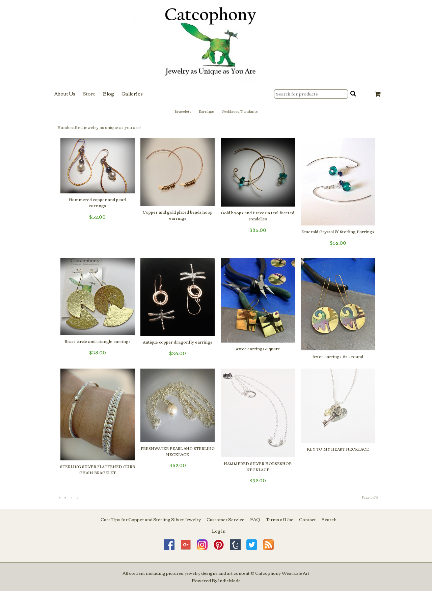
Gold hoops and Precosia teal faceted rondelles (257, 215)
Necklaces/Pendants (239, 111)
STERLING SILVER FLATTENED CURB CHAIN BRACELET (97, 469)
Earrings (206, 111)
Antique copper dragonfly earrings (177, 342)
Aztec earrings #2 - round (338, 356)
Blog (108, 93)
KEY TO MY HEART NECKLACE (338, 449)
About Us (64, 93)
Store (89, 93)
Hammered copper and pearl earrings (97, 202)
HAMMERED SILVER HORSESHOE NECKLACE (258, 466)
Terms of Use (279, 519)
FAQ (255, 519)
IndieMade (229, 580)
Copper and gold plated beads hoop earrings (178, 215)
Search (329, 519)
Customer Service (225, 519)
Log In (218, 531)
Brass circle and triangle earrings (97, 341)
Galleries (132, 93)
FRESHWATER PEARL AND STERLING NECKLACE (178, 451)
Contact (307, 519)
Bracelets (182, 111)
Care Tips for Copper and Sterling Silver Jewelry (151, 519)
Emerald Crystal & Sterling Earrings (337, 231)
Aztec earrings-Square (258, 348)
